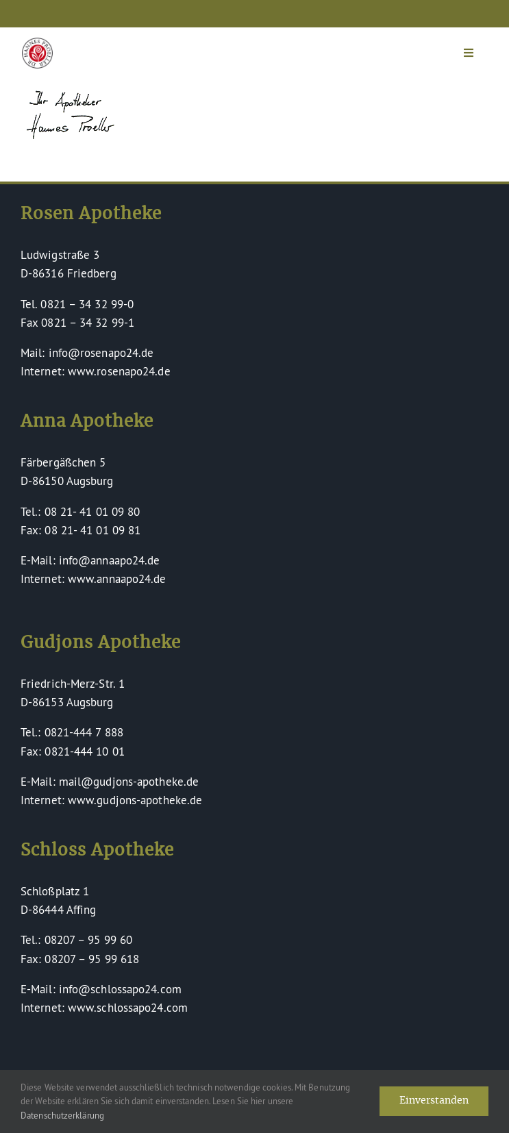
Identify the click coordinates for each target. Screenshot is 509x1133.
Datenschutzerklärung (62, 1115)
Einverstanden (434, 1101)
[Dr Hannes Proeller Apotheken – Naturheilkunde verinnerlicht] (37, 43)
